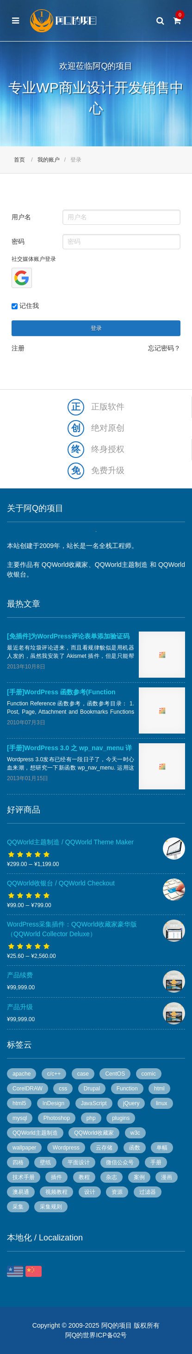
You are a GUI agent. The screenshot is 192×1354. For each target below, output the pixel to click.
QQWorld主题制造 (121, 564)
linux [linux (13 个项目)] (161, 1103)
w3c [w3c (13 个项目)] (135, 1133)
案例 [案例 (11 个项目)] (139, 1177)
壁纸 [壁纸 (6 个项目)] (45, 1162)
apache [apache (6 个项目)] (21, 1074)
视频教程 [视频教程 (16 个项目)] (56, 1192)
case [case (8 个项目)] (83, 1074)
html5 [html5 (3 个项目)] (19, 1103)
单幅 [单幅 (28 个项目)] (161, 1147)
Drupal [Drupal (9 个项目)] (92, 1088)
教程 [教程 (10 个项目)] (84, 1177)
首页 (19, 159)
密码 (18, 241)
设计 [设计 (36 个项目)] (89, 1192)
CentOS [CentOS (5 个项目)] (115, 1074)
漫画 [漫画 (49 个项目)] (166, 1177)
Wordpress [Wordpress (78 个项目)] (66, 1147)
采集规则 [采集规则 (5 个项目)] (51, 1207)
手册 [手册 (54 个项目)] (155, 1162)
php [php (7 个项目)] (91, 1118)
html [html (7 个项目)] (159, 1088)
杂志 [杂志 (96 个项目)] (111, 1177)
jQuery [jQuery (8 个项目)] (131, 1103)
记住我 (25, 305)
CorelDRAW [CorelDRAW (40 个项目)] (27, 1088)
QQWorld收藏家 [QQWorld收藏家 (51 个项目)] (94, 1133)
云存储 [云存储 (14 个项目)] (104, 1147)
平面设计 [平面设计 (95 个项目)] (79, 1162)
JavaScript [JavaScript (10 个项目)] (94, 1103)
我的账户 (48, 159)
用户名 (21, 217)
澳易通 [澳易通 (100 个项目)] (20, 1192)
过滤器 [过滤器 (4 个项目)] (147, 1192)
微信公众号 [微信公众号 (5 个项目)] (120, 1162)
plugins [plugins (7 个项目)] (121, 1118)
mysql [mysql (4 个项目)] (19, 1118)
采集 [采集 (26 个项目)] (18, 1207)
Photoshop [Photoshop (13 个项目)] (56, 1118)
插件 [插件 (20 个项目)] (56, 1177)
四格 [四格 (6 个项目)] (18, 1162)
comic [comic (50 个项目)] (149, 1074)
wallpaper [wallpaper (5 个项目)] (24, 1147)
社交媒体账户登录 (34, 259)
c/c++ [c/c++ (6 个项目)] (54, 1074)
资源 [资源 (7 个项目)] (117, 1192)
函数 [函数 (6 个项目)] (134, 1147)
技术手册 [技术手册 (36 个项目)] (23, 1177)
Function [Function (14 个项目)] (127, 1088)
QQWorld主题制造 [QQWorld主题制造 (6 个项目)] (35, 1133)
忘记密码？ (164, 348)
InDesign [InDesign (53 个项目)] (53, 1103)
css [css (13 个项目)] (63, 1088)
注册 (18, 348)
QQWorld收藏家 (65, 564)
